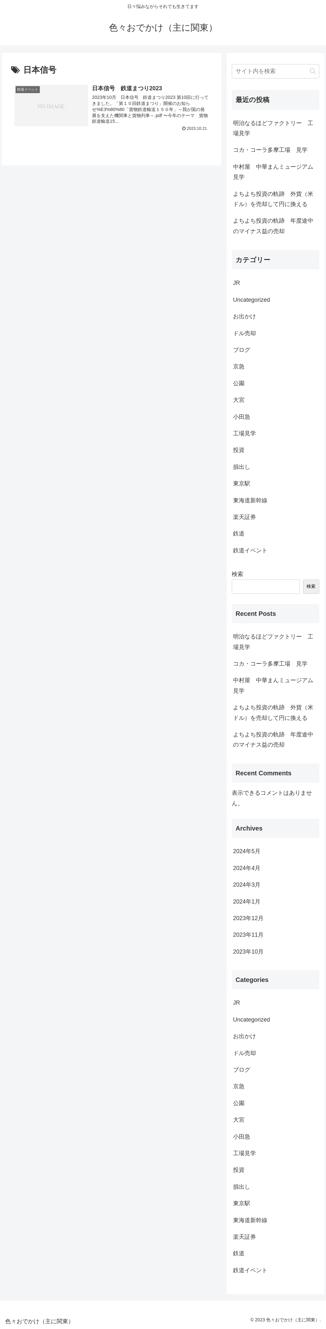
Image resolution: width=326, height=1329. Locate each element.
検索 (237, 574)
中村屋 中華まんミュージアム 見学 (276, 172)
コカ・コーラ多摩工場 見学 (270, 150)
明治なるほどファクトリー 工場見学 (273, 128)
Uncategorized (251, 300)
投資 (238, 450)
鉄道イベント (250, 550)
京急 (238, 366)
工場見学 (244, 433)
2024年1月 (246, 901)
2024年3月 (246, 885)
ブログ (241, 350)
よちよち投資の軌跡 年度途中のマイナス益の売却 (273, 226)
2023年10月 (248, 952)
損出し (241, 467)
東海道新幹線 (250, 500)
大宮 (238, 400)
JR (236, 283)
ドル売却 (244, 333)
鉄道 (238, 533)
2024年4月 (246, 868)
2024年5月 (246, 851)
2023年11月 (248, 935)
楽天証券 (244, 517)
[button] (312, 71)
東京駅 (241, 483)
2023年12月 (248, 918)
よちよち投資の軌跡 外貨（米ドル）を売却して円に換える (273, 199)
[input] (275, 71)
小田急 (241, 417)
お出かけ (244, 316)
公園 (238, 383)
